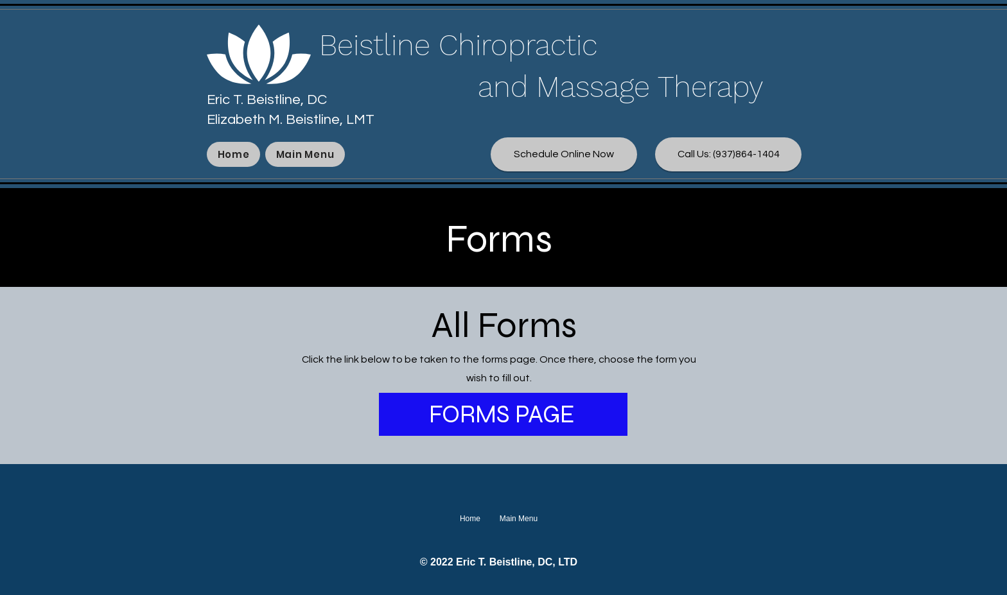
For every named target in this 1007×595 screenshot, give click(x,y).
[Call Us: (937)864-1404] (728, 154)
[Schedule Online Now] (564, 154)
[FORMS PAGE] (503, 414)
